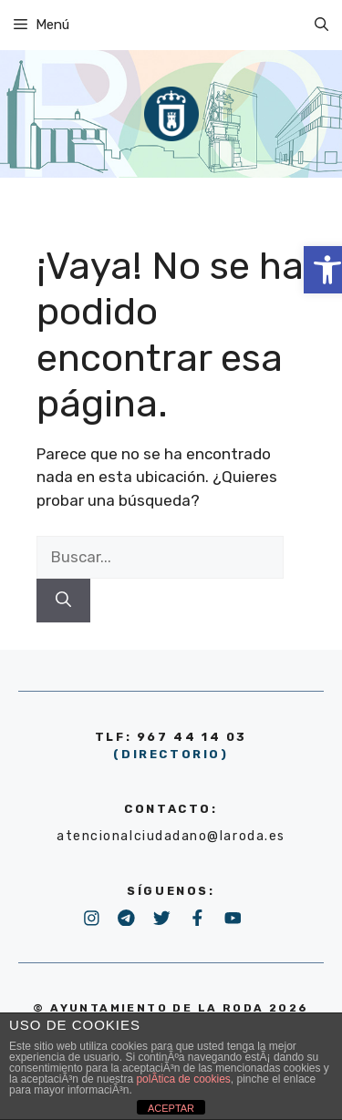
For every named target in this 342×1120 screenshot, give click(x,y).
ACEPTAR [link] (171, 1108)
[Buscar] (63, 600)
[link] (321, 25)
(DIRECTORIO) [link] (170, 754)
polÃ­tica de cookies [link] (183, 1079)
